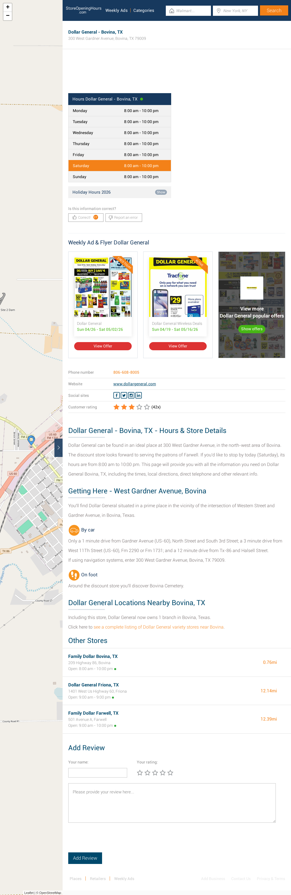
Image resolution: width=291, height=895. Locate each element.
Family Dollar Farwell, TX (93, 713)
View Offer (103, 346)
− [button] (8, 16)
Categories (143, 10)
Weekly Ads (116, 10)
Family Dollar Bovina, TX (93, 656)
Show (161, 192)
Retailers (98, 878)
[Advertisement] (176, 74)
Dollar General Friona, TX (93, 685)
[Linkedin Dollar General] (138, 395)
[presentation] (111, 841)
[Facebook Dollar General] (116, 395)
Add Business (213, 878)
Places (75, 878)
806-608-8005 (126, 372)
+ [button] (8, 7)
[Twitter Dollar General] (124, 395)
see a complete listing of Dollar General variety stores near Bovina (159, 627)
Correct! (85, 217)
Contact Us (241, 878)
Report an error (123, 217)
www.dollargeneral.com (134, 384)
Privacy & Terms (271, 878)
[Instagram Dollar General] (131, 395)
